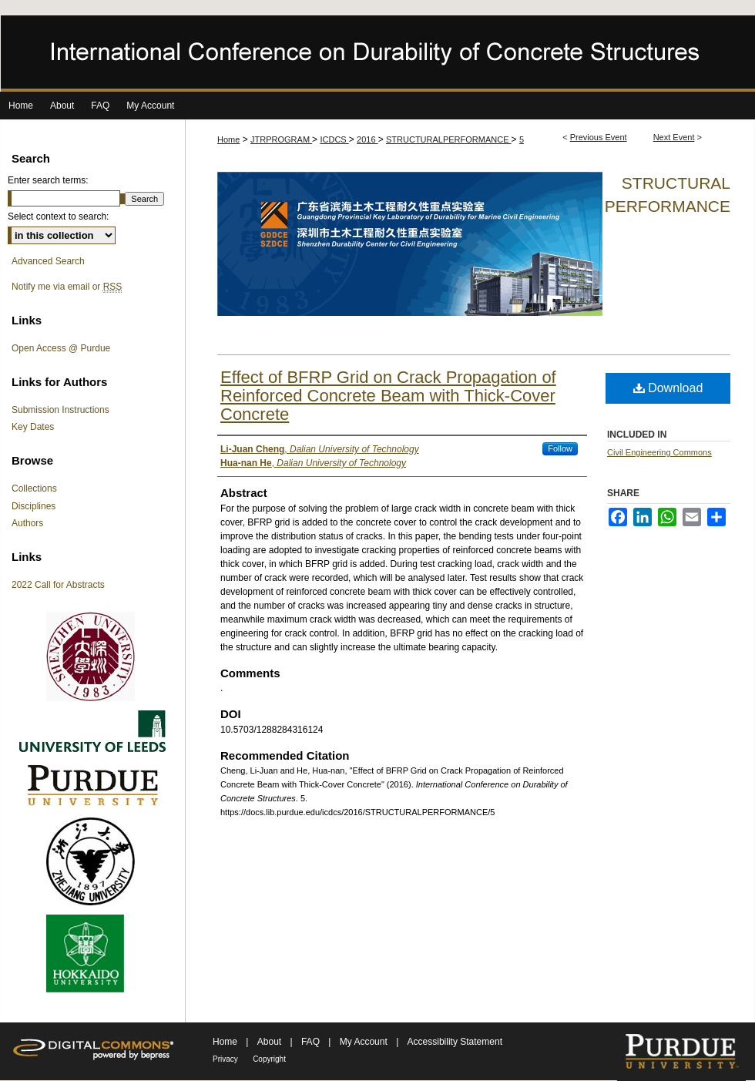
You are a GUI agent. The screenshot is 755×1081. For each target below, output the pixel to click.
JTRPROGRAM (281, 139)
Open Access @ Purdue (61, 348)
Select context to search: (58, 216)
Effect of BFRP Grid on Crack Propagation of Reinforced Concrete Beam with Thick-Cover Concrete (388, 396)
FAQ (311, 1041)
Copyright (269, 1059)
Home (228, 139)
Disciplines (33, 506)
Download (668, 387)
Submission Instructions (60, 410)
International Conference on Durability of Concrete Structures (377, 53)
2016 (367, 139)
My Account (365, 1041)
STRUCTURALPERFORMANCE (449, 139)
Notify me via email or (67, 286)
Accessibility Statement (455, 1041)
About (270, 1041)
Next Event (674, 137)
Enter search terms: (48, 180)
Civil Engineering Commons (659, 452)
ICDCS (334, 139)
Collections (34, 488)
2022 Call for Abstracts (58, 584)
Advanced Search (48, 261)
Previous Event (598, 137)
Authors (27, 523)
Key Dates (33, 426)
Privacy (225, 1059)
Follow (560, 448)
